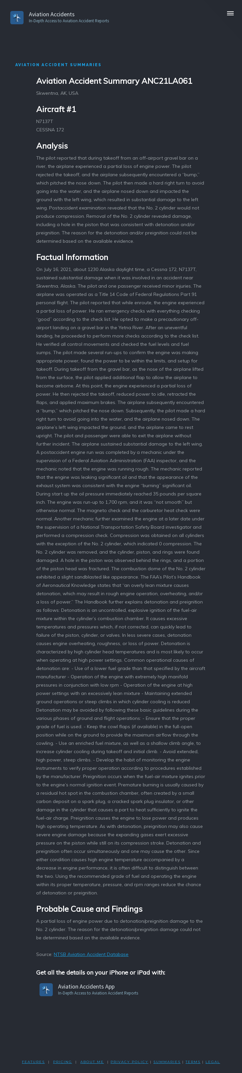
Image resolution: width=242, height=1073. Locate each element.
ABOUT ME (92, 1062)
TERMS (193, 1062)
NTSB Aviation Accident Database (91, 954)
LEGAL (212, 1062)
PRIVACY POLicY (129, 1062)
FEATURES (33, 1062)
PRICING (62, 1062)
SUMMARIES (167, 1062)
